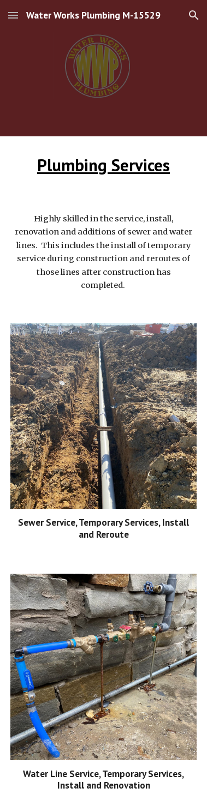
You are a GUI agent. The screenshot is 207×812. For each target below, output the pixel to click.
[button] (13, 15)
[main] (103, 165)
